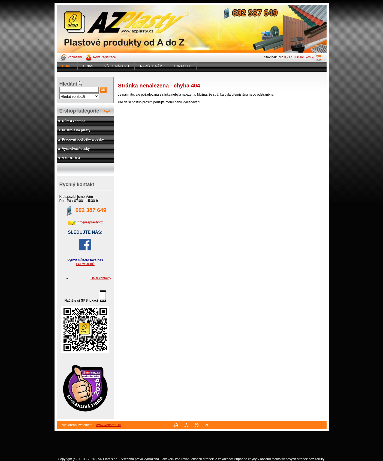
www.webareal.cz (108, 425)
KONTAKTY (182, 66)
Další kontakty (101, 278)
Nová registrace (104, 57)
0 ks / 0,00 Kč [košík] (299, 57)
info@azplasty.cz (90, 222)
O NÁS (88, 66)
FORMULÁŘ (85, 264)
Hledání (68, 84)
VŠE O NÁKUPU (116, 66)
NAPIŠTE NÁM (151, 66)
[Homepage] (67, 66)
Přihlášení (75, 57)
